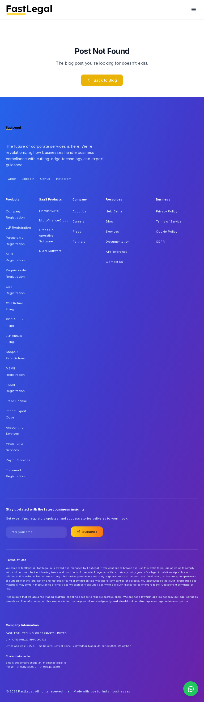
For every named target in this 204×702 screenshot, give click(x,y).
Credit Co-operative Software (47, 235)
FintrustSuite (48, 211)
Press (77, 231)
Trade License (16, 401)
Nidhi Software (50, 251)
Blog (109, 221)
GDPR (160, 241)
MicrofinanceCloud (52, 220)
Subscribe (87, 532)
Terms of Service (169, 221)
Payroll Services (18, 460)
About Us (80, 211)
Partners (79, 241)
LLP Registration (18, 227)
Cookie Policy (166, 231)
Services (112, 231)
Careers (79, 221)
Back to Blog (102, 80)
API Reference (116, 252)
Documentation (117, 241)
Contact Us (114, 262)
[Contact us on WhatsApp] (190, 688)
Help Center (115, 211)
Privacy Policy (166, 211)
